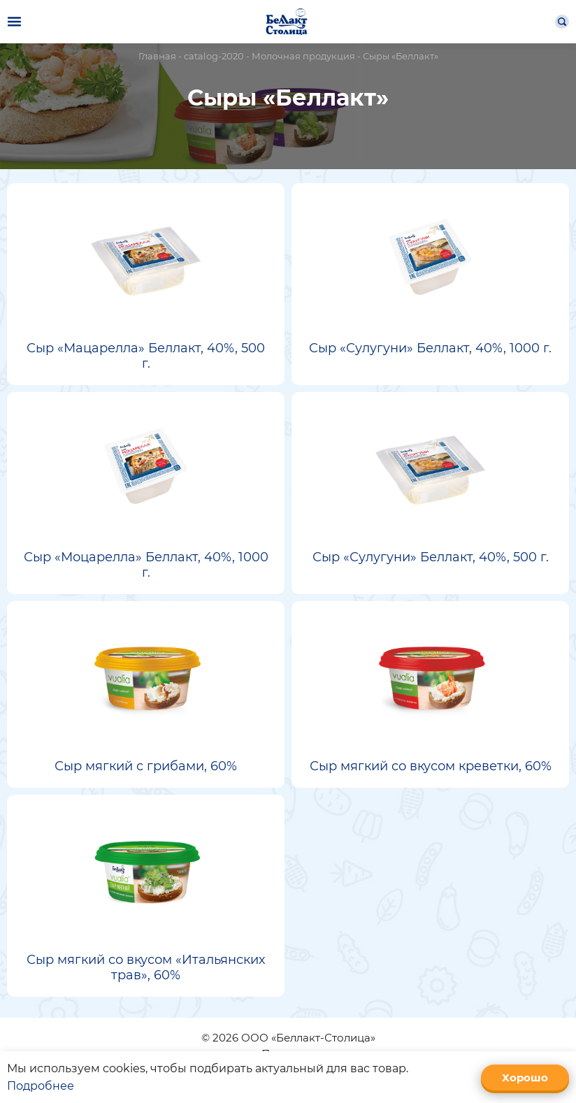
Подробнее (40, 1086)
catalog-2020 (214, 56)
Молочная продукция (303, 56)
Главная (157, 56)
